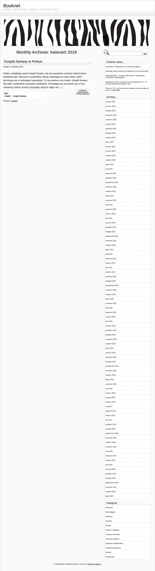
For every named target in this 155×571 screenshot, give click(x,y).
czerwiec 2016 (110, 447)
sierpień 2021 (110, 245)
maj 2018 (108, 388)
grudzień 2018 (110, 357)
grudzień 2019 (110, 330)
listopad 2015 (110, 478)
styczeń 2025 (110, 124)
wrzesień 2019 (110, 339)
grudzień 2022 (110, 178)
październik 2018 (111, 366)
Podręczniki (109, 557)
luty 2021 (108, 267)
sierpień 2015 (110, 491)
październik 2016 (111, 433)
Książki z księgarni (112, 530)
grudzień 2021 (110, 227)
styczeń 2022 (110, 223)
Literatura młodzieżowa (114, 543)
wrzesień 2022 (110, 187)
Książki (14, 101)
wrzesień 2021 (110, 241)
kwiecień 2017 (110, 411)
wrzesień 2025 (110, 115)
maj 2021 (108, 254)
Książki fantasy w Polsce (23, 61)
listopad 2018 (110, 362)
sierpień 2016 (110, 442)
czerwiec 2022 (110, 200)
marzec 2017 (110, 415)
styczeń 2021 (110, 272)
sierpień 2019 (110, 344)
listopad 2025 (110, 111)
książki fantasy (19, 96)
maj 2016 (108, 451)
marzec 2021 (110, 263)
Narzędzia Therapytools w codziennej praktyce (123, 67)
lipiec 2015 (109, 496)
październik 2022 (111, 182)
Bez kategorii (110, 512)
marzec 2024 (110, 146)
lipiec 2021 (109, 249)
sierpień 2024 (110, 137)
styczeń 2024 (110, 151)
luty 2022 (108, 218)
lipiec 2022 (109, 196)
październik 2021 (111, 236)
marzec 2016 (110, 460)
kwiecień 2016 (110, 456)
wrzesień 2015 (110, 487)
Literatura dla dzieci (112, 534)
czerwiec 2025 (110, 120)
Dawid (6, 67)
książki (7, 96)
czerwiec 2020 (110, 303)
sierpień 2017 (110, 402)
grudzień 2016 (110, 424)
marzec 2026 (110, 102)
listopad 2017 (110, 397)
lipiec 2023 (109, 164)
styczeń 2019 (110, 353)
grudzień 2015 (110, 474)
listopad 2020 (110, 281)
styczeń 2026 (110, 106)
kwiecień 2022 (110, 209)
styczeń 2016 (110, 469)
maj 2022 (108, 205)
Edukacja (108, 516)
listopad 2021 (110, 232)
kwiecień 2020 (110, 312)
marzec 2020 (110, 317)
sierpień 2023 (110, 160)
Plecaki (108, 552)
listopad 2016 (110, 429)
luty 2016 (108, 465)
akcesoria (109, 507)
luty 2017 (108, 420)
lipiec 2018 (109, 379)
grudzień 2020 (110, 276)
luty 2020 (108, 321)
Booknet (11, 5)
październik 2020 (111, 285)
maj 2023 (108, 169)
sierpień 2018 (110, 375)
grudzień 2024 (110, 128)
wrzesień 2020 (110, 290)
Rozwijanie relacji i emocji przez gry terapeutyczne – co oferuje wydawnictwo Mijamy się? (126, 83)
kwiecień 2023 (110, 173)
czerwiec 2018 (110, 384)
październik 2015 (111, 483)
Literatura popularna (113, 548)
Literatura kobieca (112, 539)
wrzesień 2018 (110, 370)
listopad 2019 (110, 335)
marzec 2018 (110, 393)
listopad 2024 (110, 133)
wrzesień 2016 (110, 438)
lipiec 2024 (109, 142)
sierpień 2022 (110, 191)
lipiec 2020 (109, 299)
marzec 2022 (110, 214)
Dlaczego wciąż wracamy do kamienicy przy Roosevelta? (127, 71)
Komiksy (108, 521)
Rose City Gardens (94, 564)
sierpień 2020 (110, 294)
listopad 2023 (110, 155)
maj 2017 (108, 406)
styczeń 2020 (110, 326)
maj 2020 (108, 308)
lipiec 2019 (109, 348)
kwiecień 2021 (110, 258)
